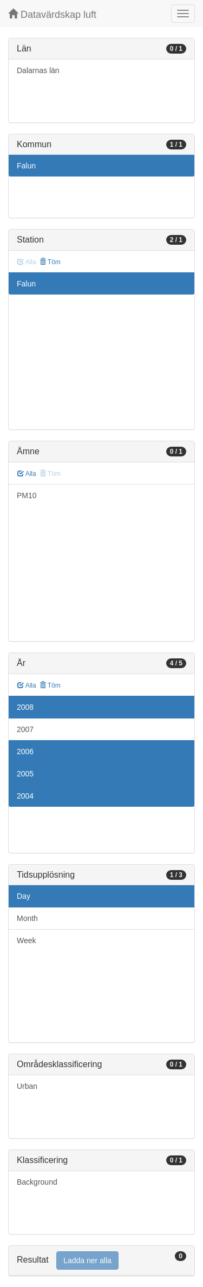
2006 (25, 751)
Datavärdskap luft (52, 14)
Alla (26, 474)
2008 (25, 707)
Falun (26, 165)
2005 (25, 773)
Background (37, 1182)
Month (27, 918)
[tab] (101, 1261)
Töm (50, 262)
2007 (25, 729)
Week (26, 940)
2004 (25, 796)
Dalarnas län (38, 70)
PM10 (27, 495)
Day (23, 896)
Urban (27, 1086)
